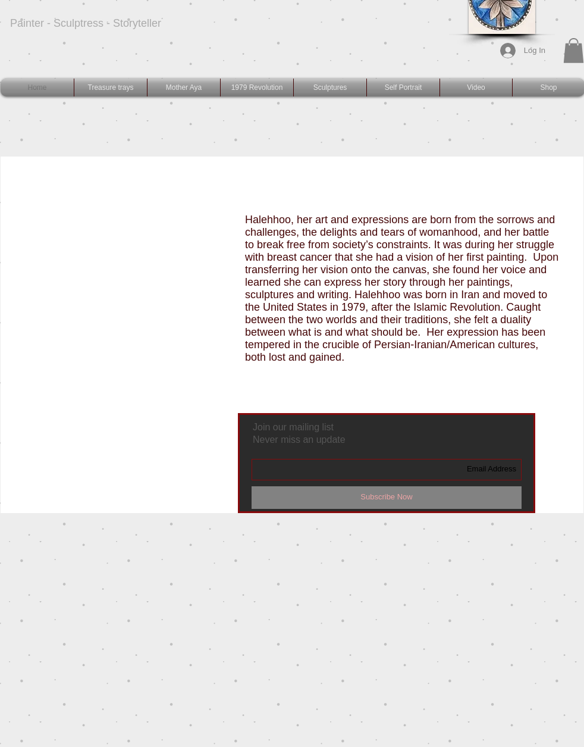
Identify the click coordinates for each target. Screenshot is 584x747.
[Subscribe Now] (387, 497)
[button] (573, 50)
